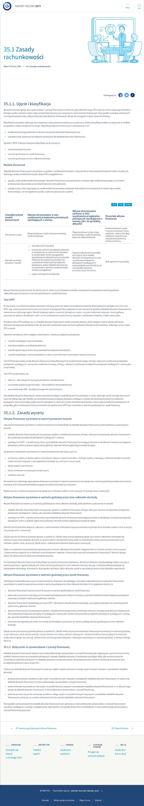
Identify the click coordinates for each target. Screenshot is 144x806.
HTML (128, 204)
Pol (128, 7)
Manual (98, 800)
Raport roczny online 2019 (85, 790)
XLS (114, 204)
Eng (128, 4)
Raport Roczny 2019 (12, 66)
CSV (120, 204)
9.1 (54, 536)
